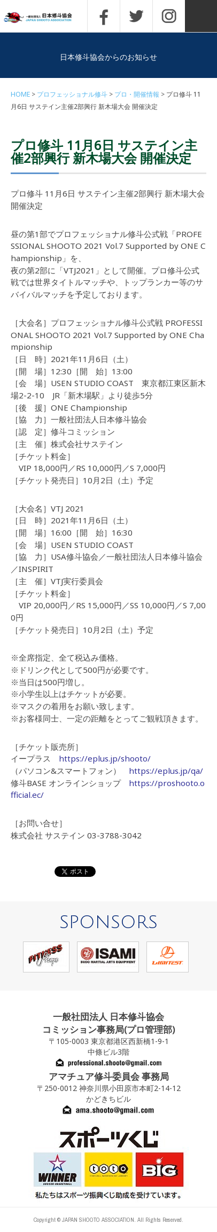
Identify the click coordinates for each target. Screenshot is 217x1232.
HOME (20, 94)
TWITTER (136, 16)
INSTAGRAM (169, 16)
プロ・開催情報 (136, 94)
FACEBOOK (104, 16)
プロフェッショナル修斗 (72, 94)
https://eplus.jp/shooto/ (105, 758)
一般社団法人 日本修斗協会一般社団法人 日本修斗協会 (45, 18)
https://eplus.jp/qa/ (166, 770)
